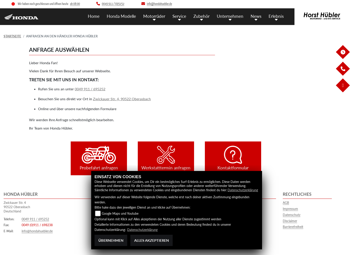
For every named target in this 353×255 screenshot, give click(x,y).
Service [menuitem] (179, 15)
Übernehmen (110, 240)
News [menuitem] (256, 15)
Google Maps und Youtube (120, 214)
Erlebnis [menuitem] (276, 15)
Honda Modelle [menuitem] (121, 15)
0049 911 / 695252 (90, 89)
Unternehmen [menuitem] (230, 15)
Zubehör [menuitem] (201, 15)
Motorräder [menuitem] (154, 15)
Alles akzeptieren (151, 240)
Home (94, 15)
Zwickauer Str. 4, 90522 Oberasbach (122, 99)
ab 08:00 (75, 4)
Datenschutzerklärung (243, 190)
